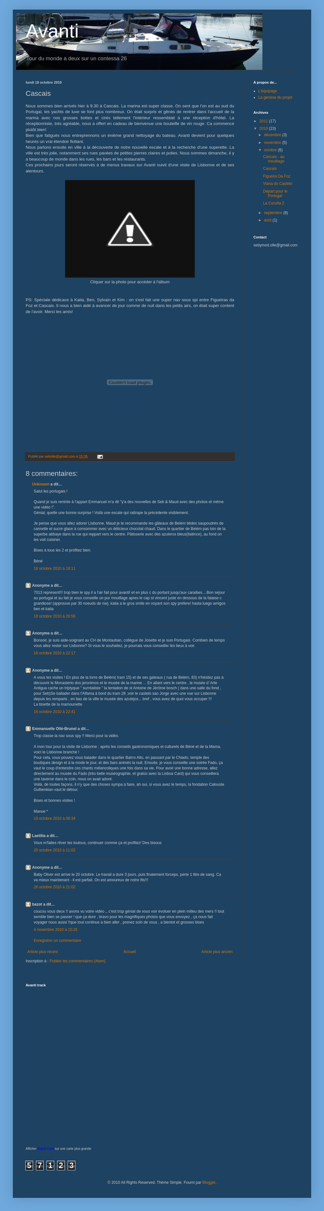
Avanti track (45, 1148)
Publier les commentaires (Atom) (78, 961)
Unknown (40, 484)
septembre (273, 213)
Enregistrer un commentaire (57, 940)
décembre (273, 135)
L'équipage (267, 91)
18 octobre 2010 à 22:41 (54, 711)
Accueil (130, 952)
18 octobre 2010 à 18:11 (54, 568)
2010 (264, 128)
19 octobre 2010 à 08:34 (54, 818)
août (268, 220)
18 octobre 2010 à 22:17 (54, 653)
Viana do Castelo (277, 183)
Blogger (209, 1182)
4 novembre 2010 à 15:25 (56, 929)
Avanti (52, 31)
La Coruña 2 (273, 203)
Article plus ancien (217, 952)
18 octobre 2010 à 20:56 (54, 616)
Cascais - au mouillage (274, 158)
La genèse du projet (275, 97)
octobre (271, 150)
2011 (264, 121)
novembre (273, 142)
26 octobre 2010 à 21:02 (54, 887)
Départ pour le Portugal (275, 193)
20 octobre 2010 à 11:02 (54, 850)
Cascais (270, 168)
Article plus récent (42, 952)
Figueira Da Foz (276, 176)
